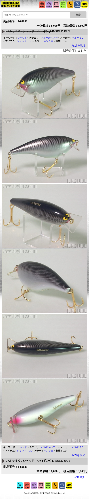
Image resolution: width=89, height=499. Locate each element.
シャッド (22, 37)
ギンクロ (48, 41)
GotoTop (79, 476)
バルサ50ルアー (49, 37)
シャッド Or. (24, 41)
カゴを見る (78, 45)
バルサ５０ (78, 37)
